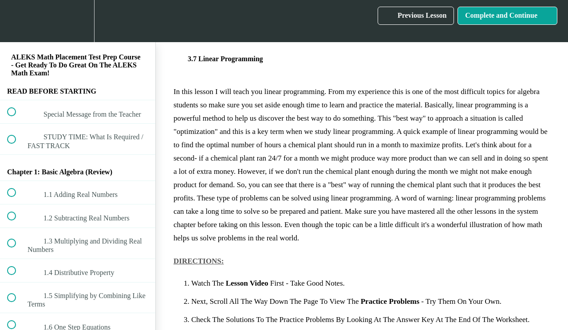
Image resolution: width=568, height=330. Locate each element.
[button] (16, 21)
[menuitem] (77, 21)
